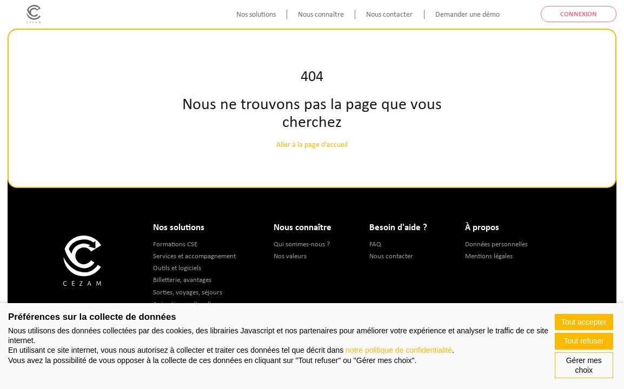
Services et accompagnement (194, 255)
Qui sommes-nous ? (302, 244)
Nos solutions (256, 14)
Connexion (578, 13)
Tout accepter (584, 322)
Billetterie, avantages (182, 279)
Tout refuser (584, 341)
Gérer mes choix (584, 365)
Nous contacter (389, 14)
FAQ (375, 244)
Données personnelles (496, 244)
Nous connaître (321, 14)
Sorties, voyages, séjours (187, 292)
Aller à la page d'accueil (312, 144)
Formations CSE (175, 244)
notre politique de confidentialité (399, 350)
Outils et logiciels (177, 267)
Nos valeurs (290, 255)
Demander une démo (467, 14)
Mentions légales (489, 255)
